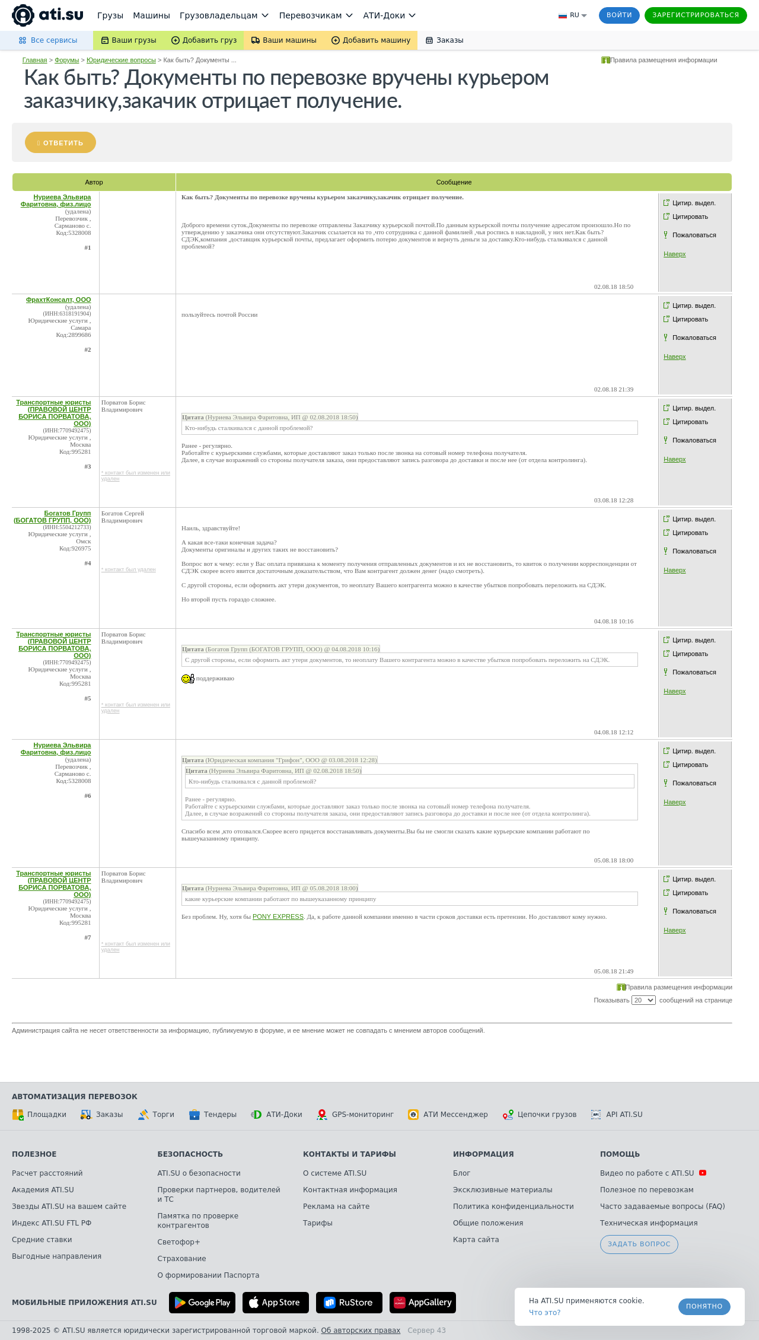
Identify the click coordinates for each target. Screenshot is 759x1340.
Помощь (620, 1154)
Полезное (34, 1154)
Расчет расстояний (47, 1173)
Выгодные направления (56, 1256)
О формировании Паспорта (209, 1275)
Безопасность (191, 1154)
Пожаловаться (694, 234)
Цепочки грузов (539, 1115)
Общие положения (488, 1223)
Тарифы (318, 1223)
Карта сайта (476, 1240)
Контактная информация (350, 1190)
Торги (156, 1115)
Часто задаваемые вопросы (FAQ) (662, 1206)
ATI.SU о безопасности (199, 1173)
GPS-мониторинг (355, 1114)
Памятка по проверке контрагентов (198, 1221)
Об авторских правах (361, 1330)
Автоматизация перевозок (75, 1097)
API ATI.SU (617, 1114)
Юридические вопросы (121, 59)
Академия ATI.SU (43, 1190)
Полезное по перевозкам (647, 1190)
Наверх (674, 253)
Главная (35, 59)
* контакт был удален (128, 569)
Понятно (704, 1306)
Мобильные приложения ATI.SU (84, 1302)
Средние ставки (42, 1240)
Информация (483, 1154)
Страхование (182, 1259)
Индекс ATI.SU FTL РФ (51, 1223)
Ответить (63, 143)
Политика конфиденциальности (513, 1206)
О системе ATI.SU (334, 1173)
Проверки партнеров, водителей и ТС (219, 1195)
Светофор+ (179, 1242)
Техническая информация (649, 1223)
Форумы (67, 59)
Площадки (39, 1115)
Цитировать (690, 216)
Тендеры (213, 1115)
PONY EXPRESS (278, 916)
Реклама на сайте (336, 1206)
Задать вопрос (639, 1244)
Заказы (102, 1115)
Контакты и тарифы (349, 1154)
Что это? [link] (545, 1313)
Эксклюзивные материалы (503, 1190)
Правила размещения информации (663, 59)
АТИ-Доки (276, 1114)
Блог (462, 1173)
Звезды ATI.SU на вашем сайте (69, 1206)
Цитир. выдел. (694, 202)
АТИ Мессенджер (448, 1114)
